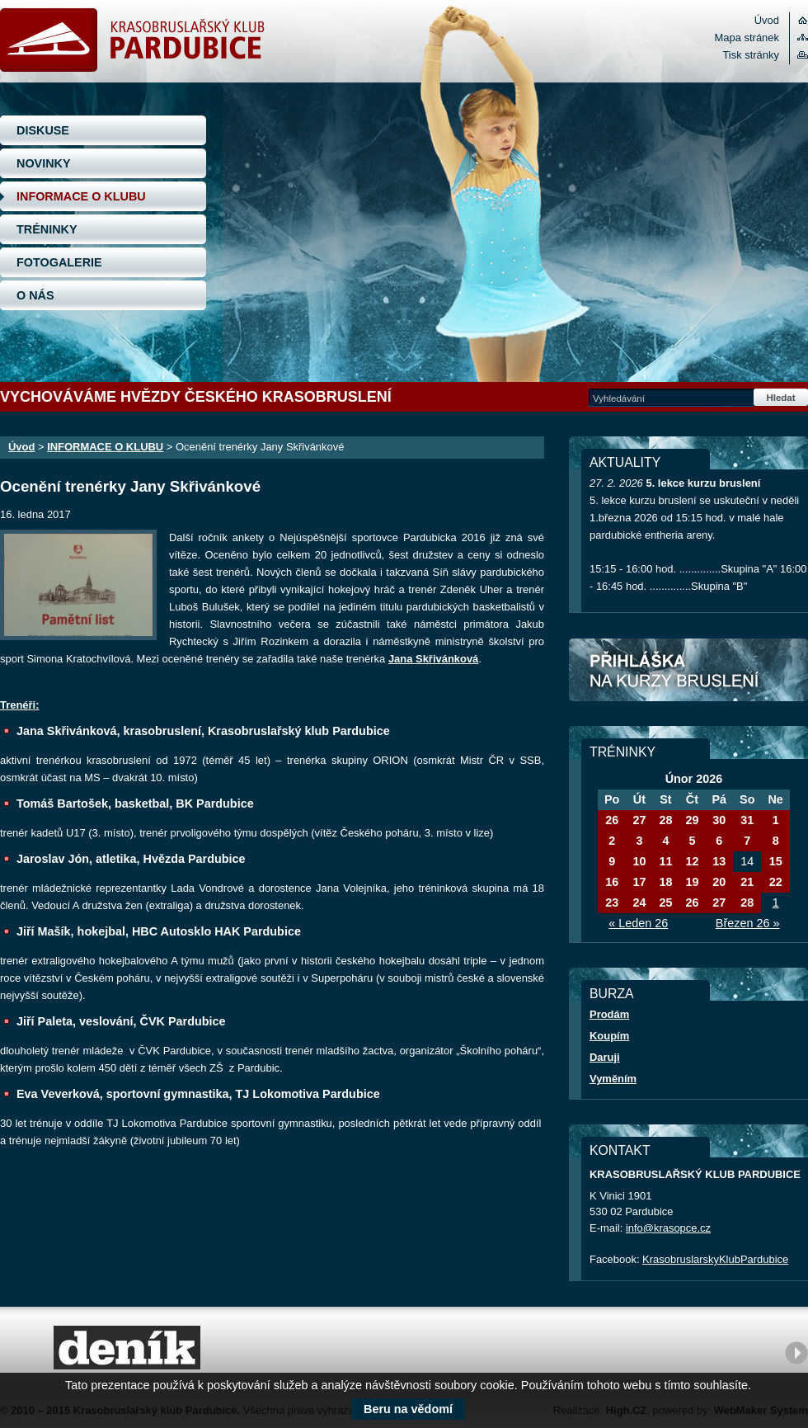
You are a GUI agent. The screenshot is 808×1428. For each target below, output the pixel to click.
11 (665, 861)
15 (775, 861)
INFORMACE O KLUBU (81, 196)
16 (611, 881)
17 (639, 881)
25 (665, 902)
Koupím (609, 1036)
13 (719, 861)
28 (665, 820)
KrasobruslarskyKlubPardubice (715, 1259)
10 (639, 861)
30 (719, 820)
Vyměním (613, 1078)
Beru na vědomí (408, 1409)
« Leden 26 (638, 923)
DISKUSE (42, 130)
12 (691, 861)
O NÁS (35, 295)
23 (611, 902)
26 (611, 820)
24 (639, 902)
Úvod (766, 20)
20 (719, 881)
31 (747, 820)
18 (665, 881)
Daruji (605, 1057)
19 (691, 881)
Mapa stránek (747, 37)
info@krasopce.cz (668, 1228)
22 (775, 881)
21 (747, 881)
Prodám (609, 1014)
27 (639, 820)
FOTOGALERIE (59, 262)
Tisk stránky (750, 55)
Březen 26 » (748, 923)
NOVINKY (43, 163)
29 (691, 820)
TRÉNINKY (47, 229)
